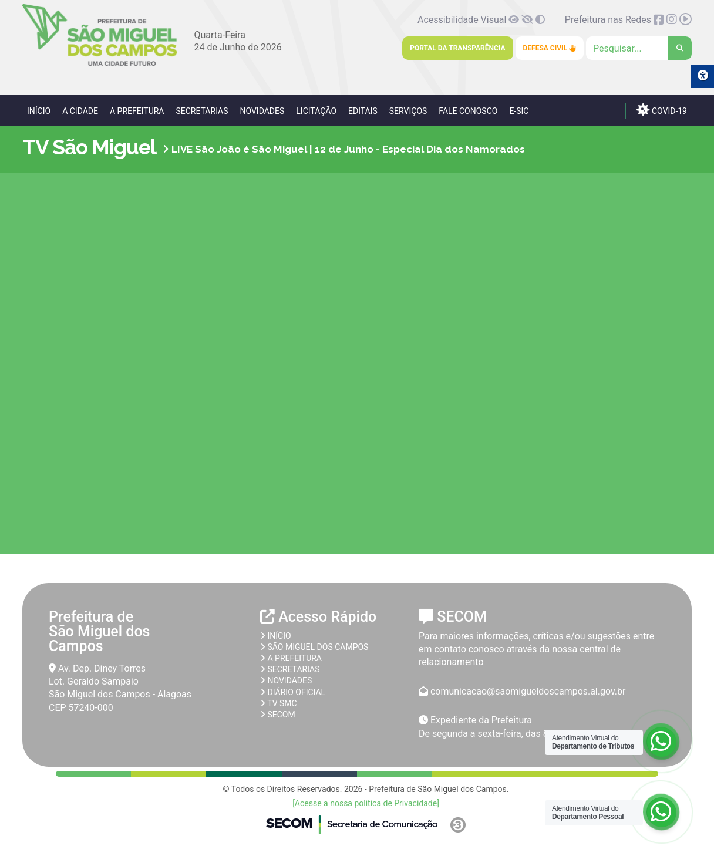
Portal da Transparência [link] (457, 48)
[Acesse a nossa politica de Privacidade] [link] (365, 803)
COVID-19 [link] (661, 109)
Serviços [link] (408, 111)
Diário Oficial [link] (292, 692)
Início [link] (38, 111)
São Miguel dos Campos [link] (314, 647)
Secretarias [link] (202, 111)
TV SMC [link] (278, 703)
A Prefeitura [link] (137, 111)
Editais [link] (363, 111)
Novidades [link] (262, 111)
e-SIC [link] (518, 111)
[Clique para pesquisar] (639, 48)
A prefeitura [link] (291, 658)
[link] (99, 63)
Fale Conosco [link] (468, 111)
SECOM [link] (277, 714)
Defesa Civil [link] (550, 48)
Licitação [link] (316, 111)
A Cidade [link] (80, 111)
